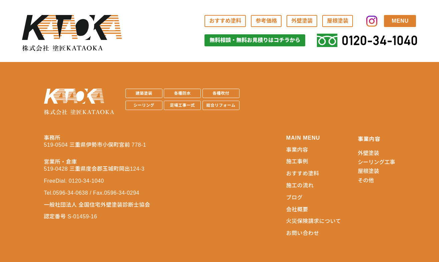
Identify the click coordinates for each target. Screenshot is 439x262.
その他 (366, 180)
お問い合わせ (302, 233)
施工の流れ (300, 185)
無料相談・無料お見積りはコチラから (254, 40)
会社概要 (297, 209)
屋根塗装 (337, 21)
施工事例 (297, 161)
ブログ (294, 197)
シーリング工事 (376, 162)
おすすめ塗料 (225, 21)
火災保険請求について (313, 221)
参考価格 (266, 21)
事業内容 (297, 150)
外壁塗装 (302, 21)
